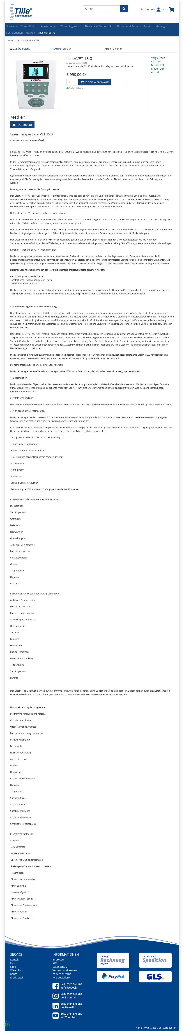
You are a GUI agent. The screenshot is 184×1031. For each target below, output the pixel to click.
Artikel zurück (61, 48)
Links (13, 966)
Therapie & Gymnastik (98, 26)
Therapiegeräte (70, 26)
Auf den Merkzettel (157, 63)
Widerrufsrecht (61, 974)
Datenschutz (60, 966)
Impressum (59, 959)
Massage (161, 26)
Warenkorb (17, 970)
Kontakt (14, 959)
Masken (30, 32)
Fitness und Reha (128, 26)
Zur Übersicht (20, 48)
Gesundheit (28, 26)
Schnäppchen (14, 32)
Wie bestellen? (61, 977)
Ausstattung (48, 26)
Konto (13, 974)
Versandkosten (167, 1027)
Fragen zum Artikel (158, 70)
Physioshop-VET (47, 32)
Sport (147, 26)
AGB (55, 963)
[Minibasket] (171, 9)
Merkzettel (16, 977)
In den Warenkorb (95, 82)
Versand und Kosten (64, 970)
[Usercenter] (152, 9)
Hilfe (13, 963)
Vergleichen (158, 58)
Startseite (12, 26)
